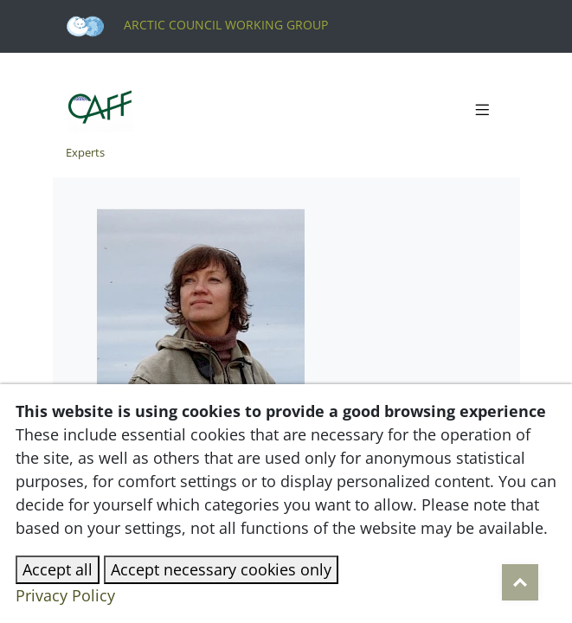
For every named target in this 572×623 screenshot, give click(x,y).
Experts (85, 152)
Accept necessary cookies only (221, 569)
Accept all (57, 569)
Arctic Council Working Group (197, 24)
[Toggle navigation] (483, 111)
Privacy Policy (65, 595)
